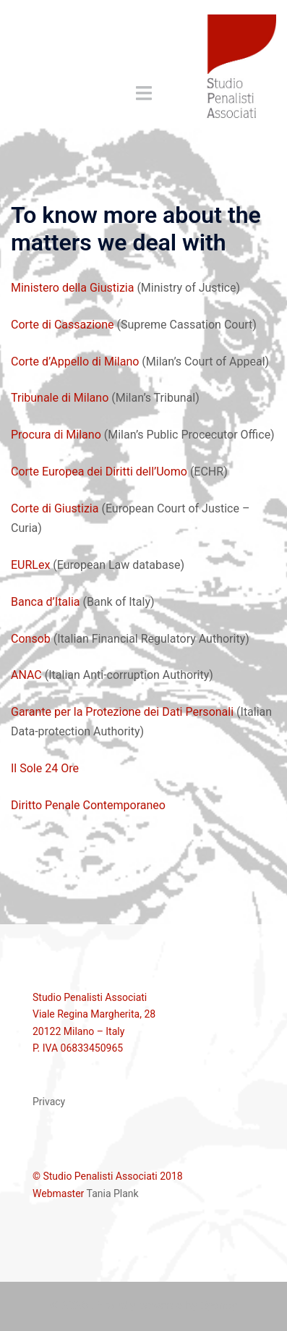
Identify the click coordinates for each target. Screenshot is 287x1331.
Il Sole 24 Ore (45, 768)
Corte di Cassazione (62, 324)
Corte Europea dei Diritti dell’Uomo (99, 471)
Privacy (49, 1101)
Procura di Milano (56, 434)
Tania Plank (113, 1193)
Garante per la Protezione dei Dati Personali (122, 712)
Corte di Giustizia (54, 508)
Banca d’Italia (45, 602)
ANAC (26, 675)
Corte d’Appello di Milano (75, 361)
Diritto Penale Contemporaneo (88, 805)
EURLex (30, 565)
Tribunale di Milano (59, 398)
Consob (31, 639)
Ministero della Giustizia (72, 288)
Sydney (218, 1305)
